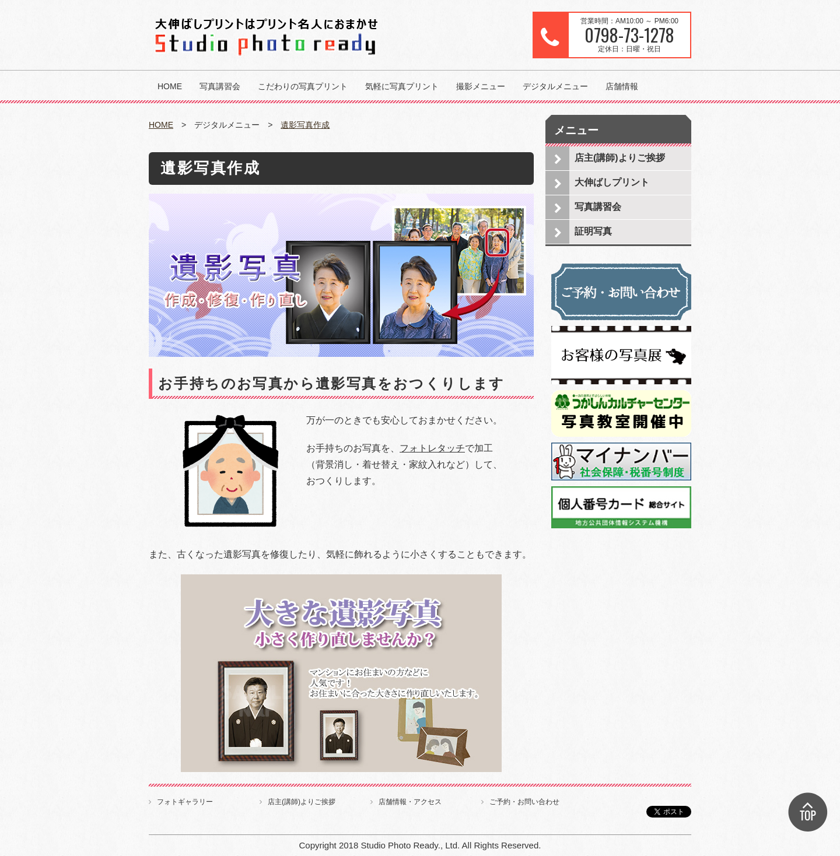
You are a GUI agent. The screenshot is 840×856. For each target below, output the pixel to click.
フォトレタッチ (432, 448)
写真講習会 (220, 86)
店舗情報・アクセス (410, 802)
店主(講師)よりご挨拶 (620, 158)
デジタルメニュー (555, 86)
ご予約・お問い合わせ (524, 802)
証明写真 (593, 231)
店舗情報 (622, 86)
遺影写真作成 (305, 124)
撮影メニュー (480, 86)
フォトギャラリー (185, 802)
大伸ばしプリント (612, 182)
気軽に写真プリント (402, 86)
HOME (170, 86)
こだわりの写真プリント (303, 86)
